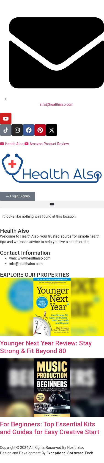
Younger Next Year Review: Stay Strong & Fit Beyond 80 (46, 347)
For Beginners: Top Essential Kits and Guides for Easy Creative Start (49, 428)
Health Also (12, 144)
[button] (52, 204)
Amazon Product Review (47, 144)
